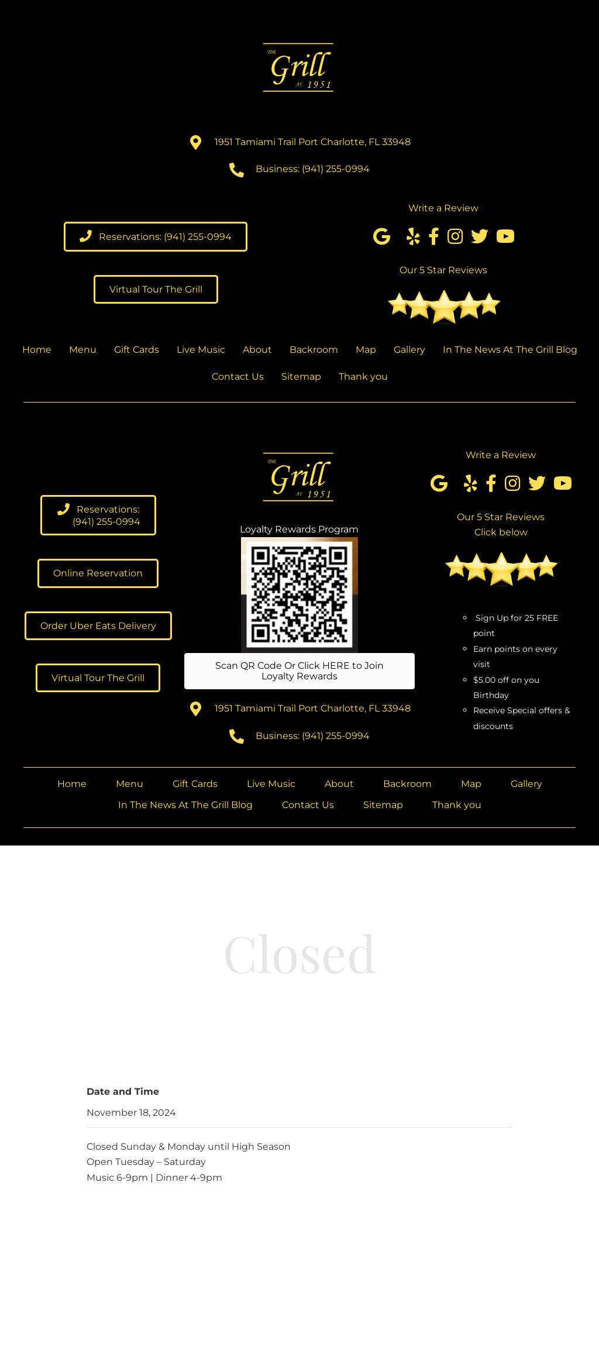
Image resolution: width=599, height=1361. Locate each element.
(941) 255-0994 (336, 168)
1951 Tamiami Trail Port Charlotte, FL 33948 (313, 141)
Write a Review (443, 208)
